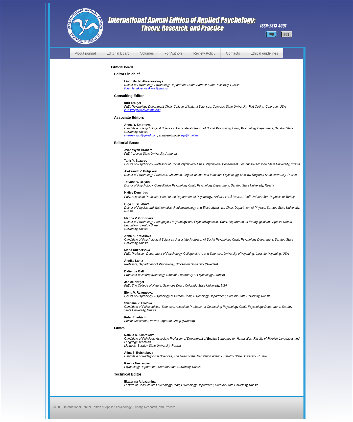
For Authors (173, 53)
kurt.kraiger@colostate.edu (142, 110)
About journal (85, 53)
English (271, 34)
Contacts (233, 53)
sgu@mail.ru (189, 135)
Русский (286, 34)
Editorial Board (118, 53)
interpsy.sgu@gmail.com (140, 135)
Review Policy (204, 53)
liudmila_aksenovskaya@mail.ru (146, 88)
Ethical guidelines (264, 53)
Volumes (147, 53)
